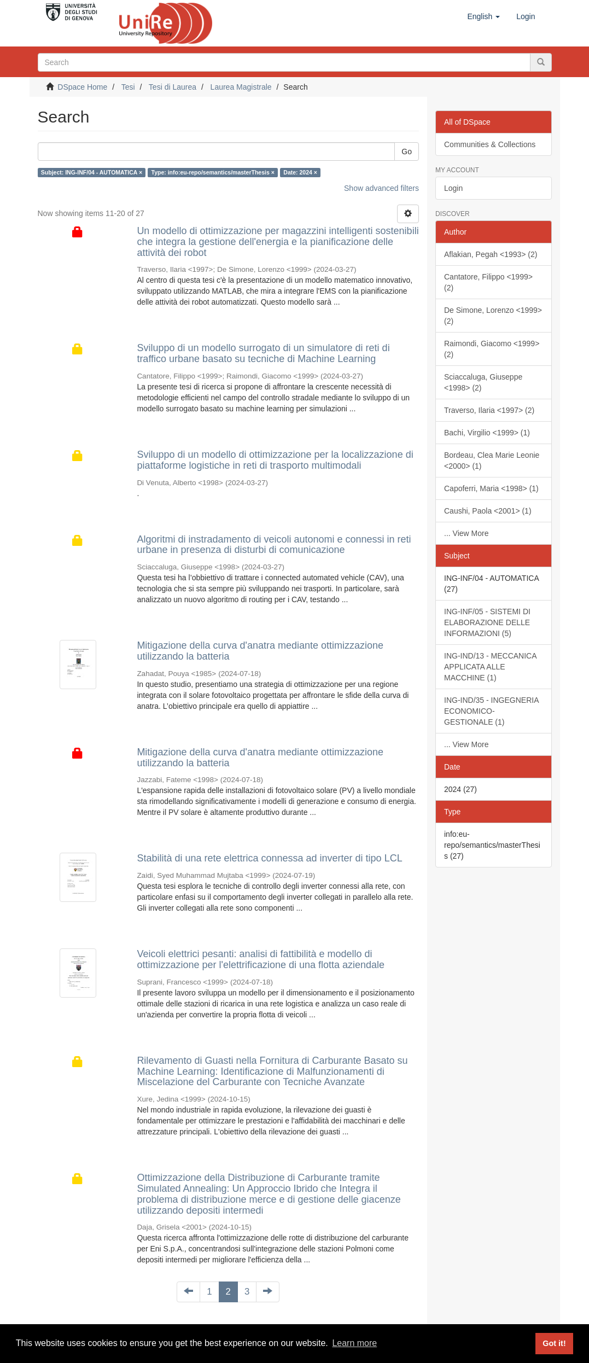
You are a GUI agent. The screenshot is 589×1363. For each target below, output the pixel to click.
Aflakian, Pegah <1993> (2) (490, 254)
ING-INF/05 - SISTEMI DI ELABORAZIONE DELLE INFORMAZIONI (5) (487, 622)
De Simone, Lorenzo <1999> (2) (493, 315)
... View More (466, 533)
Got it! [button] (554, 1343)
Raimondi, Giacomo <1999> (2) (491, 349)
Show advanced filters (381, 188)
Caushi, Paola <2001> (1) (488, 510)
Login (453, 188)
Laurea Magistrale (241, 87)
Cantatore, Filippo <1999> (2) (488, 282)
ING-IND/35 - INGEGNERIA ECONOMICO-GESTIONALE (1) (491, 711)
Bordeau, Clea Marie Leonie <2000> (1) (491, 460)
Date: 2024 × (300, 172)
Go (406, 151)
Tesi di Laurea (172, 87)
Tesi (128, 87)
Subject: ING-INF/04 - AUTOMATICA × (91, 172)
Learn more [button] (354, 1343)
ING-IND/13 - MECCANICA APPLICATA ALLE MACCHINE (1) (490, 666)
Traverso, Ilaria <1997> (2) (489, 410)
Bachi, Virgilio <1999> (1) (487, 432)
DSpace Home (82, 87)
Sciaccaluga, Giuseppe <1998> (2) (483, 382)
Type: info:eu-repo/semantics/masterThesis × (213, 172)
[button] (483, 16)
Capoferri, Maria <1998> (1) (491, 488)
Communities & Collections (489, 144)
